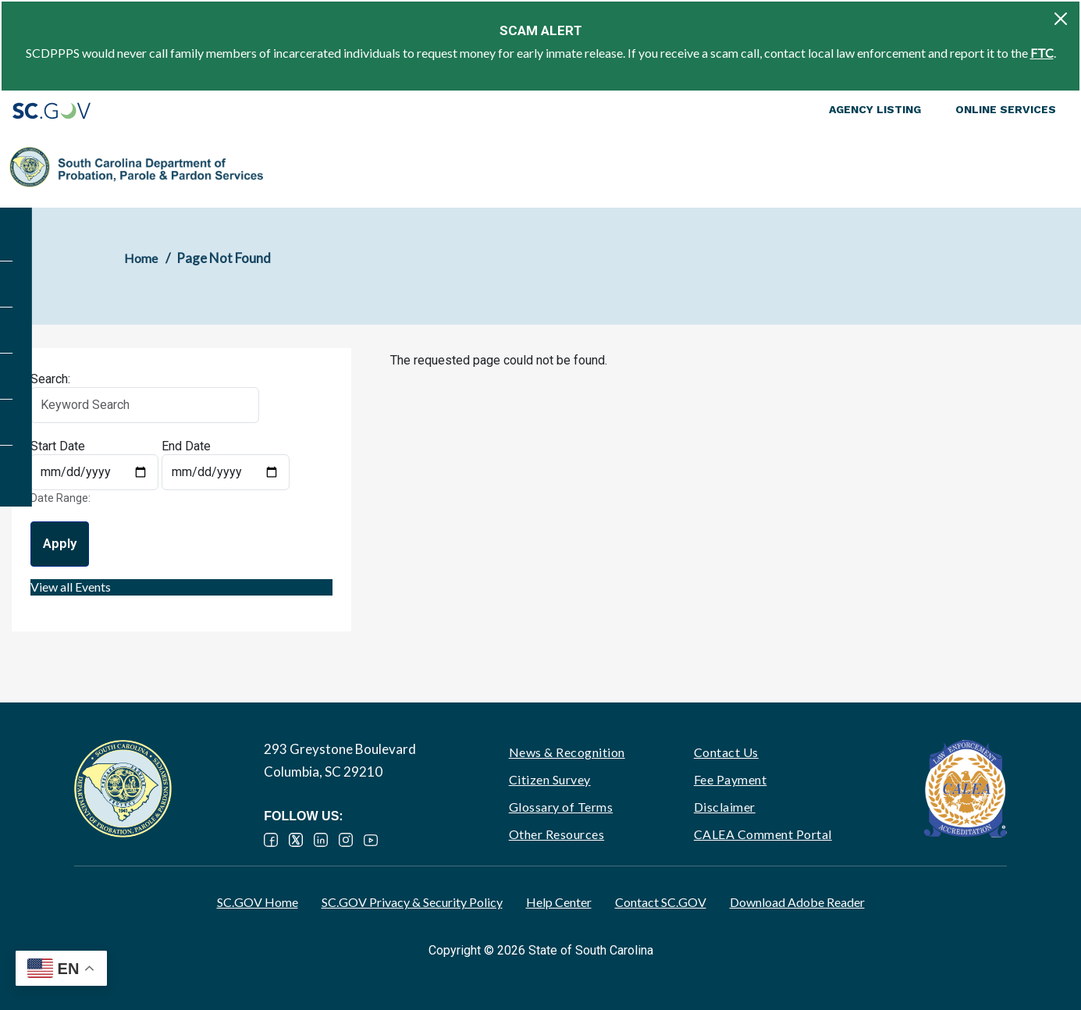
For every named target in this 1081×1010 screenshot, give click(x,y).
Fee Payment (730, 779)
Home (141, 258)
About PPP (296, 166)
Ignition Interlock (873, 166)
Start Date (57, 446)
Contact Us (726, 752)
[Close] (1060, 18)
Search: (50, 379)
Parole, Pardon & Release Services (608, 166)
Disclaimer (725, 806)
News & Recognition (567, 752)
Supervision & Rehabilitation (409, 166)
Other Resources (557, 834)
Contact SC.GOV (660, 901)
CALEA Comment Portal (763, 834)
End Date (186, 446)
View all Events (70, 586)
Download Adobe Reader (797, 901)
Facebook (271, 840)
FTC (1042, 52)
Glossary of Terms (561, 806)
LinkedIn (321, 840)
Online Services (1005, 109)
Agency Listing (875, 109)
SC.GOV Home (257, 901)
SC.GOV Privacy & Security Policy (412, 901)
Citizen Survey (550, 779)
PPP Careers (990, 166)
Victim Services (759, 166)
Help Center (559, 901)
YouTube (371, 840)
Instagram (346, 840)
